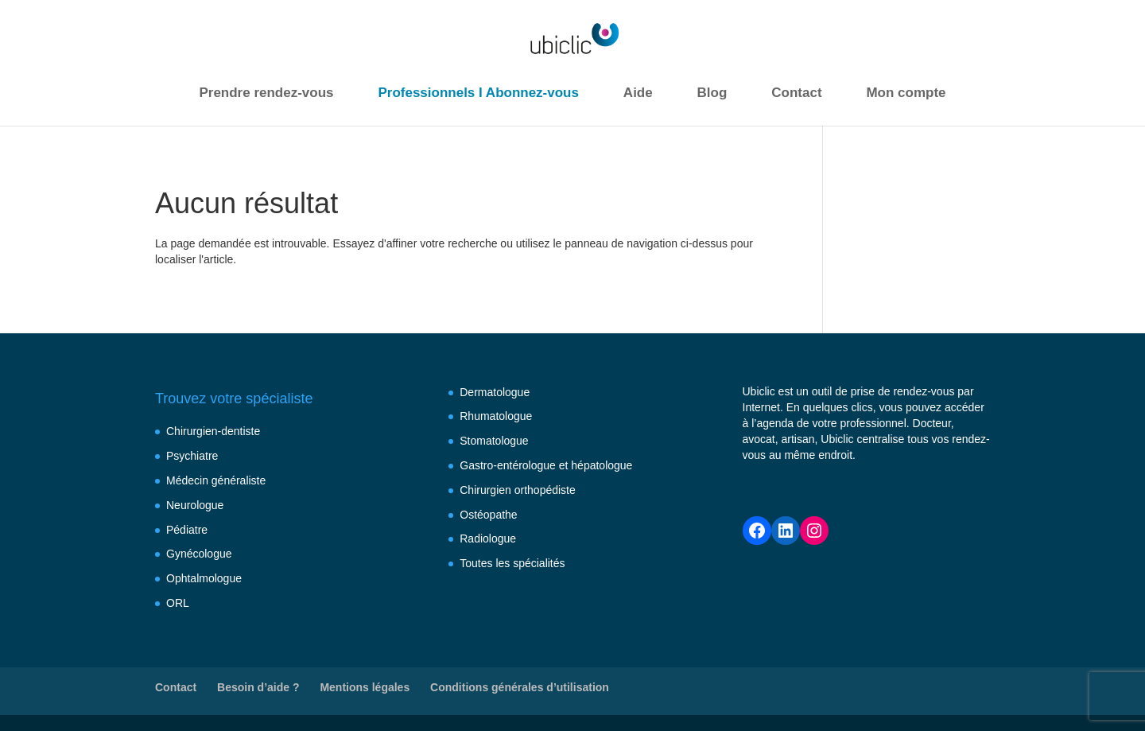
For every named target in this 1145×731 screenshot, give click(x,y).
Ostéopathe (488, 514)
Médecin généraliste (216, 480)
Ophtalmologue (204, 578)
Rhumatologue (496, 416)
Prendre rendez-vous (266, 92)
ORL (177, 603)
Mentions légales (364, 687)
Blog (712, 92)
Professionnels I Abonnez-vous (478, 92)
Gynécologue (199, 553)
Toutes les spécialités (512, 563)
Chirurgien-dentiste (213, 431)
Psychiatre (192, 455)
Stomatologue (494, 440)
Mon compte (905, 92)
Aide (638, 92)
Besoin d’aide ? (258, 687)
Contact (796, 92)
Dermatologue (495, 392)
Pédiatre (187, 529)
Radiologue (488, 538)
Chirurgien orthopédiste (518, 490)
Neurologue (194, 505)
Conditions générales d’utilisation (519, 687)
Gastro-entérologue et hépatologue (546, 465)
